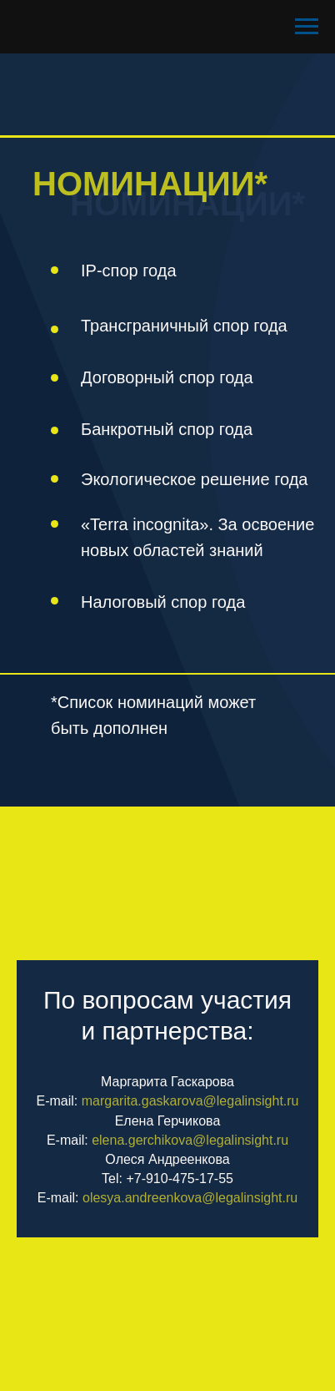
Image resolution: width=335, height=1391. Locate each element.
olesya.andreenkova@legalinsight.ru (190, 1198)
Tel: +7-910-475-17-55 (167, 1178)
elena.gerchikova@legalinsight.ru (190, 1140)
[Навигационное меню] (306, 26)
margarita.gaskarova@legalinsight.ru (190, 1101)
